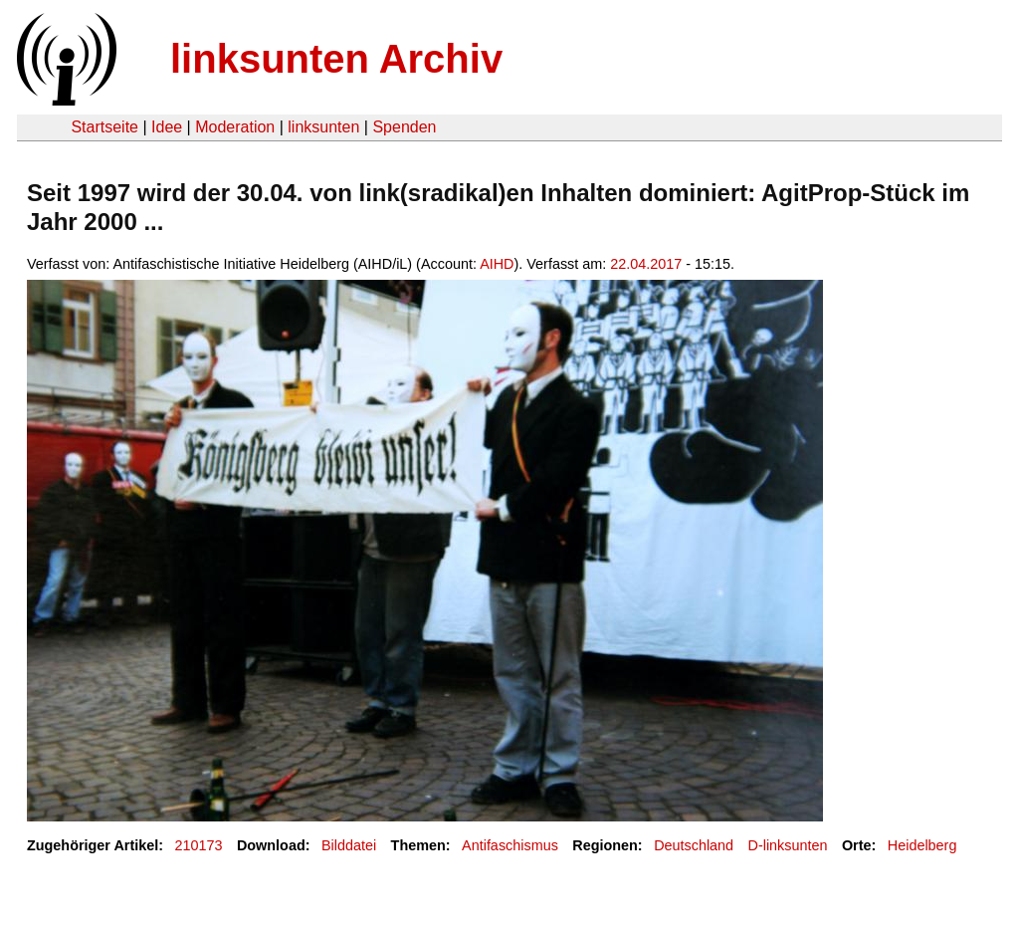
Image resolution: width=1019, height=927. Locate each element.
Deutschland (693, 845)
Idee (166, 126)
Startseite (104, 126)
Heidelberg (922, 845)
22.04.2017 (646, 264)
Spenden (404, 126)
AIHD (496, 264)
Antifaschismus (510, 845)
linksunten (323, 126)
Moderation (235, 126)
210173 (199, 845)
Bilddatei (348, 845)
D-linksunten (788, 845)
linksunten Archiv (336, 59)
